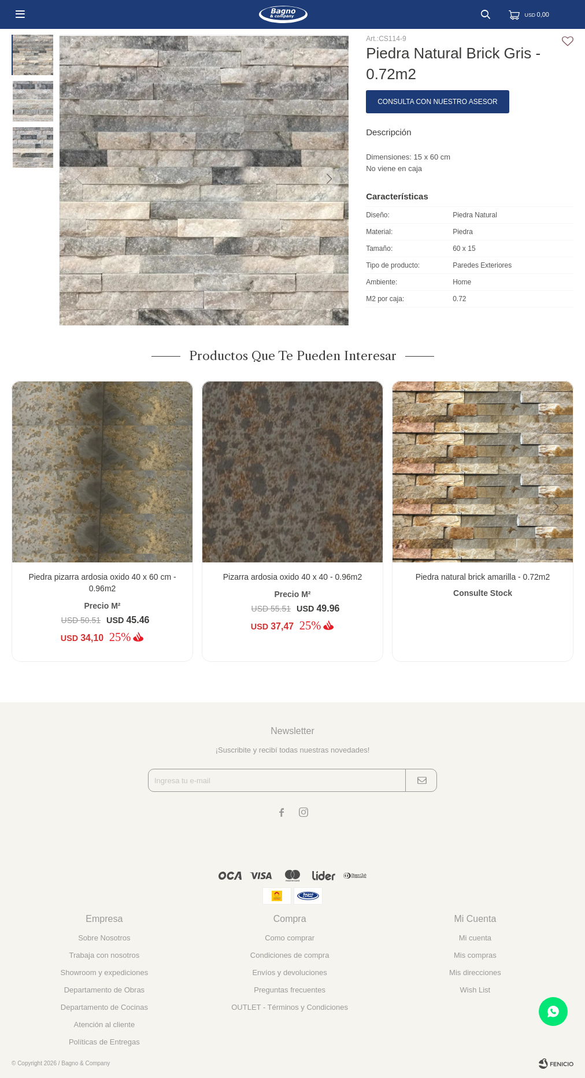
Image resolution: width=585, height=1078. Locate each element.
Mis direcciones (475, 972)
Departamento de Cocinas (104, 1007)
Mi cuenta (475, 937)
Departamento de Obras (104, 990)
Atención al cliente (104, 1024)
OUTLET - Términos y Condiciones (289, 1007)
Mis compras (475, 955)
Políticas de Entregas (104, 1042)
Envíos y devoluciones (289, 972)
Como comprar (289, 937)
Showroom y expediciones (105, 972)
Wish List (475, 990)
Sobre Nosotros (104, 937)
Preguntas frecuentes (289, 990)
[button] (328, 179)
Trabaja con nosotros (104, 955)
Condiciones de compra (289, 955)
